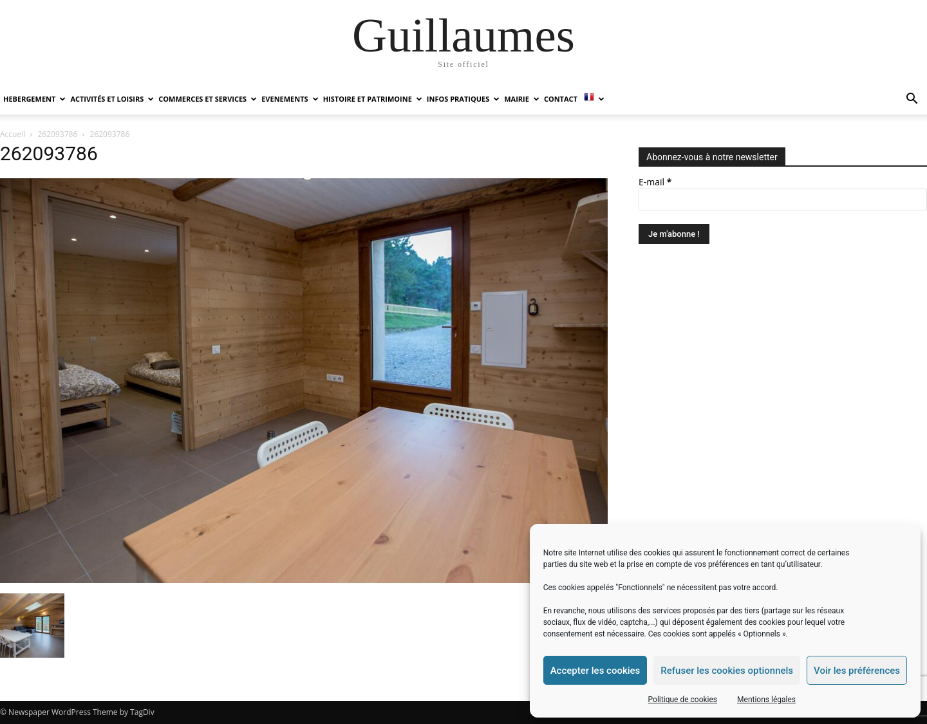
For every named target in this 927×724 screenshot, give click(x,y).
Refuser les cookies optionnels (726, 670)
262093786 (58, 134)
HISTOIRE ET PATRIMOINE (372, 99)
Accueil (12, 134)
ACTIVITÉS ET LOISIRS (112, 99)
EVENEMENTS (289, 99)
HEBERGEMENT (34, 99)
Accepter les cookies (595, 670)
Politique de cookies (682, 699)
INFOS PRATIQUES (463, 99)
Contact (560, 99)
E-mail (655, 182)
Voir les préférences (857, 670)
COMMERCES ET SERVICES (207, 99)
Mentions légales (766, 699)
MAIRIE (521, 99)
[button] (911, 100)
